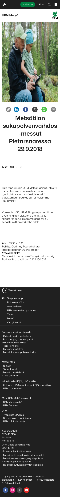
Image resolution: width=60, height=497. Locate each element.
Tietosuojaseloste (44, 479)
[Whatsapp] (44, 109)
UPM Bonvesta (11, 405)
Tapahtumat (10, 369)
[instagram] (12, 490)
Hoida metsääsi (15, 302)
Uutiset (7, 366)
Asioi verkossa (15, 306)
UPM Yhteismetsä (12, 402)
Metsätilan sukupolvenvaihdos (19, 352)
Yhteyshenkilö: (11, 253)
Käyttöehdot (25, 479)
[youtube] (26, 490)
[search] (49, 4)
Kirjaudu (28, 4)
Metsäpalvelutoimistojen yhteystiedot (23, 458)
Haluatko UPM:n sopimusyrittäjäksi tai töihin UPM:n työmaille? (27, 386)
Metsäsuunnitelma (13, 349)
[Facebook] (25, 109)
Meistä (10, 318)
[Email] (53, 109)
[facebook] (5, 490)
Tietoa (10, 314)
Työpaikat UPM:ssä (13, 415)
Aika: (5, 167)
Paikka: (6, 246)
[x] (19, 490)
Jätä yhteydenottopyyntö (17, 461)
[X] (35, 109)
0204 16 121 (8, 448)
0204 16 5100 (9, 434)
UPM (4, 410)
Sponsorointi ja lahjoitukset (18, 418)
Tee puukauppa (15, 298)
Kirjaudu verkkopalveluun (17, 336)
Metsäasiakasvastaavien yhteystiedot (23, 455)
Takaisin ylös (15, 290)
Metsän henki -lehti (13, 372)
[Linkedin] (16, 109)
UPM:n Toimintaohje (14, 421)
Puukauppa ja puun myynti (18, 339)
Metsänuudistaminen (14, 342)
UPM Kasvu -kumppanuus (21, 310)
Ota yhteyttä (14, 322)
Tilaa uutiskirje (11, 375)
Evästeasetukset (11, 483)
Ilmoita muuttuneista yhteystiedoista (23, 464)
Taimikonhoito (11, 345)
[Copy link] (8, 109)
